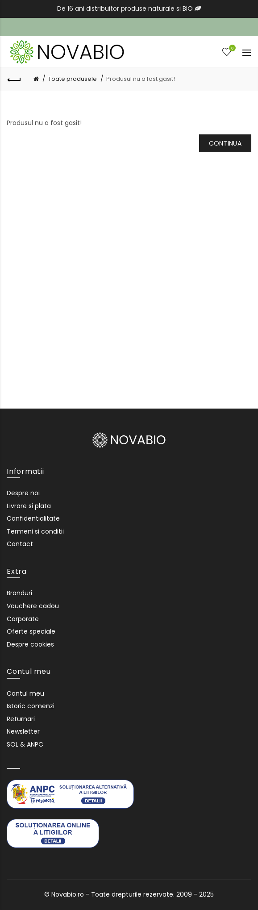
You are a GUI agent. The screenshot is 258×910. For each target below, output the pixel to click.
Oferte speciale (31, 631)
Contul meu (25, 693)
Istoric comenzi (30, 705)
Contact (20, 543)
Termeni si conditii (35, 531)
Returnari (21, 718)
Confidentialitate (33, 518)
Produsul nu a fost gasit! (140, 79)
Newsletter (23, 731)
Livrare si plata (29, 505)
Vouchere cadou (33, 605)
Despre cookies (30, 644)
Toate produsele (72, 79)
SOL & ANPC (25, 744)
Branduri (19, 593)
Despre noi (23, 492)
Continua (225, 143)
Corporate (23, 618)
